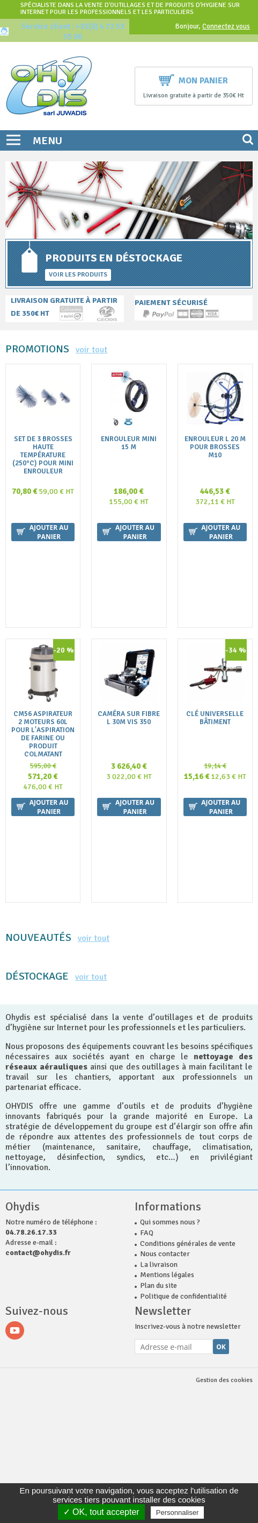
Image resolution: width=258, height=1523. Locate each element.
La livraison (159, 1036)
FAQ (146, 1004)
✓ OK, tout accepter (101, 1512)
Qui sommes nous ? (170, 993)
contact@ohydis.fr (38, 1024)
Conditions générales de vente (187, 1015)
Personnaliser (177, 1512)
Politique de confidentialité (183, 1068)
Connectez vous (226, 26)
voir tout (91, 349)
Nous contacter (165, 1025)
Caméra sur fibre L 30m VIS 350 (129, 604)
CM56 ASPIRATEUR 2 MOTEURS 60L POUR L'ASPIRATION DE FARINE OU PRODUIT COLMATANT (43, 620)
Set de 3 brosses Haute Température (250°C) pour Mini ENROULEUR (42, 455)
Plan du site (158, 1057)
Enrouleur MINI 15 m (129, 443)
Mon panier (193, 79)
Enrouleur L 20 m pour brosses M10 (215, 447)
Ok (221, 1118)
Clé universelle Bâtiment (215, 604)
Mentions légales (167, 1046)
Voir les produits (78, 275)
